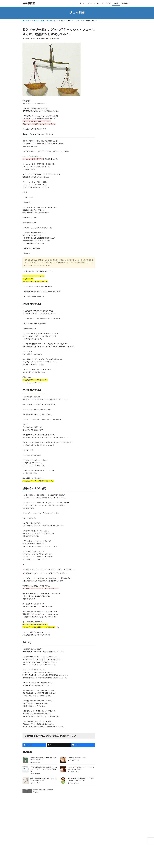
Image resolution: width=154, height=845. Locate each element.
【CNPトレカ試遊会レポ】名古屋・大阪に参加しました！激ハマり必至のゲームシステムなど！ (121, 108)
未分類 (105, 161)
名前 (25, 836)
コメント (26, 809)
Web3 (104, 129)
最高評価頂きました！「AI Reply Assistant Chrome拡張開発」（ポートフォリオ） (121, 63)
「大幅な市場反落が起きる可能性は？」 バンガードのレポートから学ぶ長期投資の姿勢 (43, 769)
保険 (104, 141)
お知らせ (105, 133)
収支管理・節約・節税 (39, 789)
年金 (104, 153)
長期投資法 (50, 789)
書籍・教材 (106, 157)
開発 (104, 173)
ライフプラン (107, 137)
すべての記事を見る (124, 116)
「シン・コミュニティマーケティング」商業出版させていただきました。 (121, 85)
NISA (104, 126)
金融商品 (105, 165)
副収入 (105, 145)
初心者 (36, 792)
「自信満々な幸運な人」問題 (77, 757)
